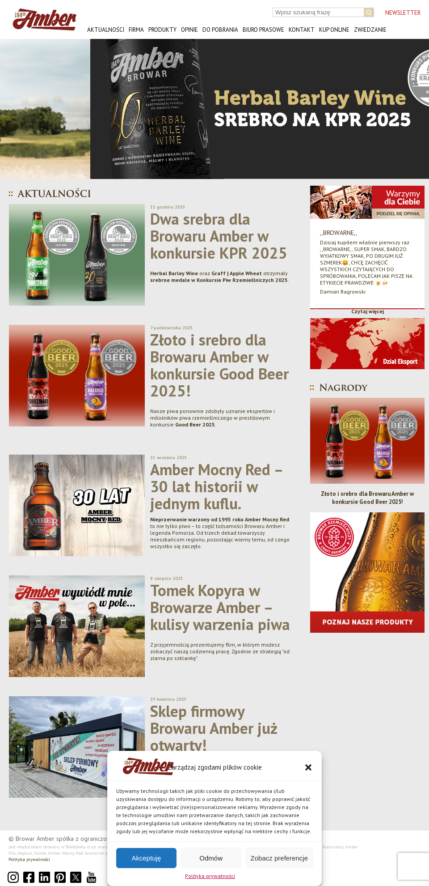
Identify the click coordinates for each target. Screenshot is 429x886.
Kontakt (302, 30)
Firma (136, 30)
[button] (308, 767)
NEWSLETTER (403, 13)
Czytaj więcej (367, 311)
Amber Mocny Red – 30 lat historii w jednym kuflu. (216, 486)
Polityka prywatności (210, 876)
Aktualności (105, 30)
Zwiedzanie (370, 30)
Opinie (189, 30)
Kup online (334, 30)
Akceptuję (146, 858)
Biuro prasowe (263, 30)
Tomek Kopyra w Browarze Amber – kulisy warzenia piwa (220, 607)
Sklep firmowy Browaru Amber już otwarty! (214, 728)
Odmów (211, 858)
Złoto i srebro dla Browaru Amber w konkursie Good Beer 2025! (219, 365)
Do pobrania (220, 30)
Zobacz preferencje (279, 858)
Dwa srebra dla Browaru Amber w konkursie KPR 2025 (218, 236)
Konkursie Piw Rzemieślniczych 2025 (242, 280)
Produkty (162, 30)
